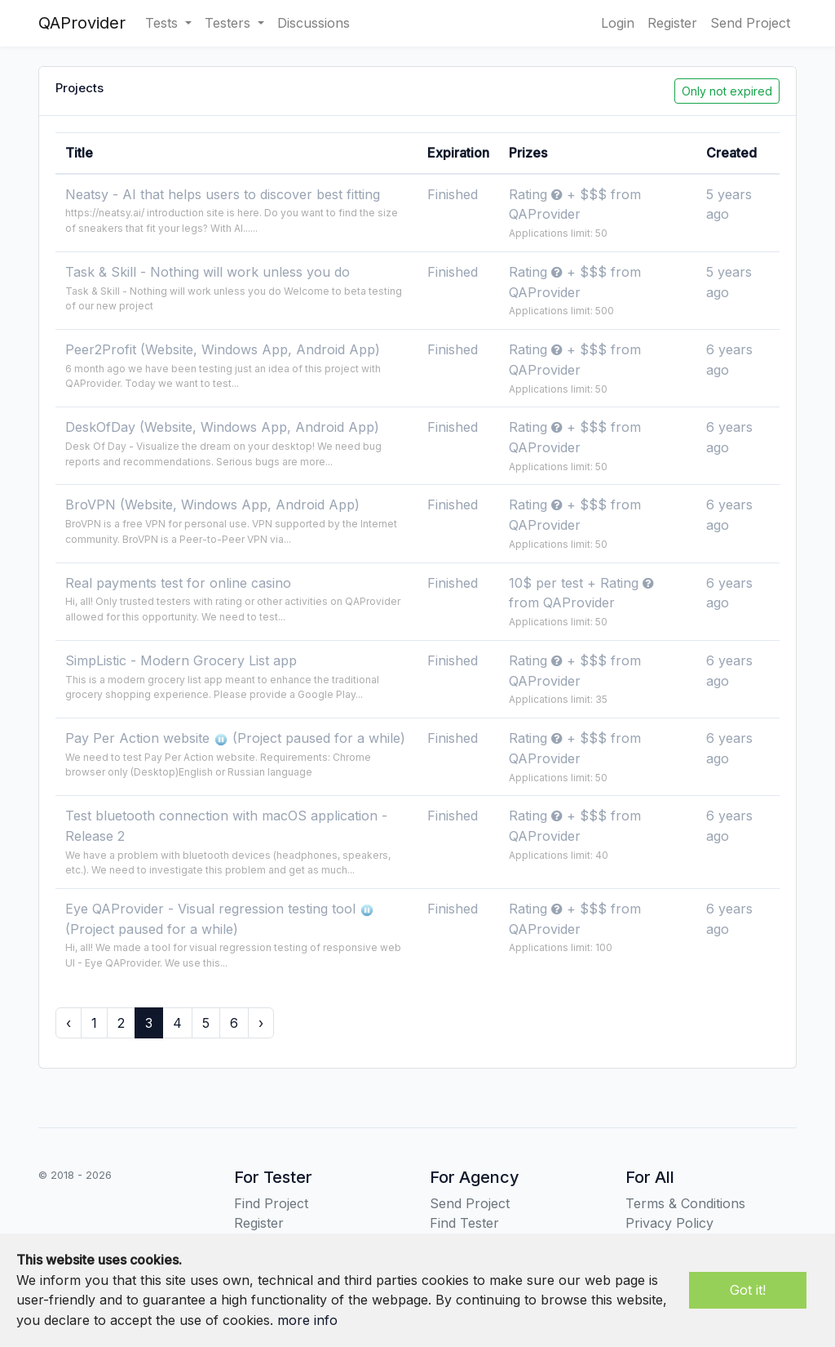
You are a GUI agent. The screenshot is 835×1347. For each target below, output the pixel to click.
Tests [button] (163, 23)
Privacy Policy (669, 1223)
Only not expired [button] (727, 91)
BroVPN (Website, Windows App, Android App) (212, 504)
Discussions (313, 23)
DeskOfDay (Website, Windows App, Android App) (222, 427)
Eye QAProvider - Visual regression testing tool (212, 908)
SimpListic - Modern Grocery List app (181, 660)
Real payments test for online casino (178, 583)
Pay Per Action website (139, 738)
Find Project (271, 1203)
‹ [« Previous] (68, 1023)
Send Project (750, 23)
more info (307, 1320)
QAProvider (82, 23)
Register (672, 23)
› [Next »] (260, 1023)
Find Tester (464, 1223)
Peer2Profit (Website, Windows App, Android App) (222, 349)
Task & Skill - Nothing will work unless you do (207, 272)
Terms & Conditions (685, 1203)
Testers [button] (229, 23)
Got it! (748, 1290)
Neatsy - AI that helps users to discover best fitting (222, 194)
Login (617, 23)
